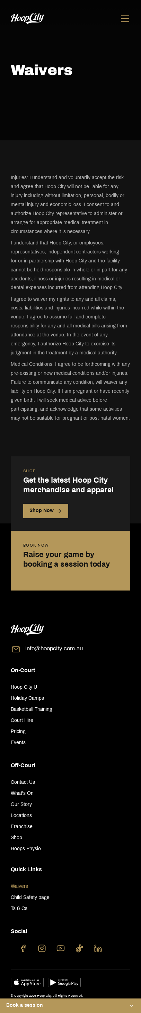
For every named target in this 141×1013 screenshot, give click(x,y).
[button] (70, 1005)
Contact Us (23, 782)
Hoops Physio (26, 849)
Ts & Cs (19, 909)
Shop (16, 838)
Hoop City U (24, 687)
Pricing (18, 731)
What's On (22, 793)
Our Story (21, 804)
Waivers (19, 886)
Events (18, 743)
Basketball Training (31, 709)
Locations (21, 816)
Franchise (22, 827)
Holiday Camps (27, 698)
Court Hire (22, 720)
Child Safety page (30, 897)
